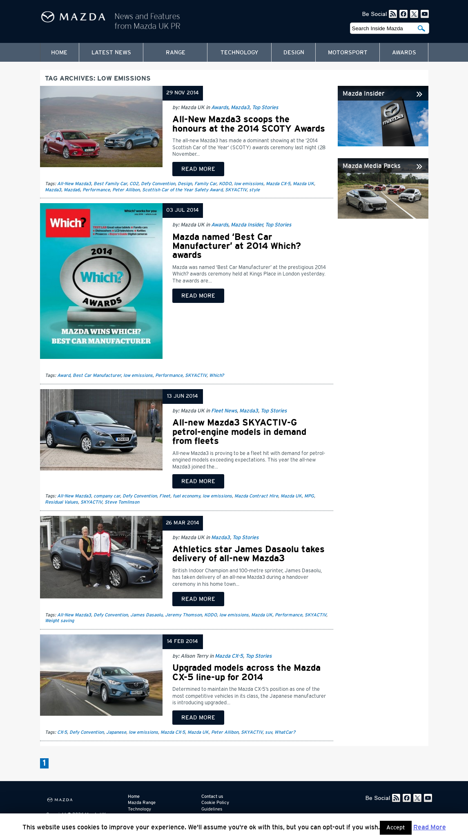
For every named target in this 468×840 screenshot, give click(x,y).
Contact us (212, 796)
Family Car (205, 183)
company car (107, 496)
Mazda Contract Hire (256, 496)
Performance (96, 190)
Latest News (111, 53)
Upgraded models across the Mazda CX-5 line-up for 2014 (246, 672)
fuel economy (186, 496)
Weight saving (59, 620)
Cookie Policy (215, 802)
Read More (429, 827)
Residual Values (61, 502)
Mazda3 (240, 107)
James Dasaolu (146, 615)
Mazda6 (72, 190)
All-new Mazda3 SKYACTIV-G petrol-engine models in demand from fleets (239, 432)
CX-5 (62, 732)
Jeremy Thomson (183, 615)
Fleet (164, 496)
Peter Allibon (126, 190)
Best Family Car (110, 183)
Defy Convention (158, 183)
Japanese (116, 732)
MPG (309, 496)
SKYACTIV (236, 190)
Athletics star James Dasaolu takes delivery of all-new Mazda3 (248, 554)
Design (293, 53)
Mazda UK (303, 183)
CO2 (133, 183)
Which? (216, 375)
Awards (404, 53)
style (254, 190)
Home (59, 53)
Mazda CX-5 (278, 183)
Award (63, 375)
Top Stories (265, 107)
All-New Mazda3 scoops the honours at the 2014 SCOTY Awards (248, 124)
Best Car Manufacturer (97, 375)
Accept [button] (395, 828)
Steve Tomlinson (122, 502)
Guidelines (211, 809)
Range (175, 53)
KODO (225, 183)
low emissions (248, 183)
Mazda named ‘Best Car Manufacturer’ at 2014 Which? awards (236, 246)
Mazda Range (142, 802)
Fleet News (224, 411)
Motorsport (348, 53)
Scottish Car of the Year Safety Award (182, 190)
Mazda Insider (247, 225)
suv (268, 732)
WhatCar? (284, 732)
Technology (240, 53)
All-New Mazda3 (74, 183)
